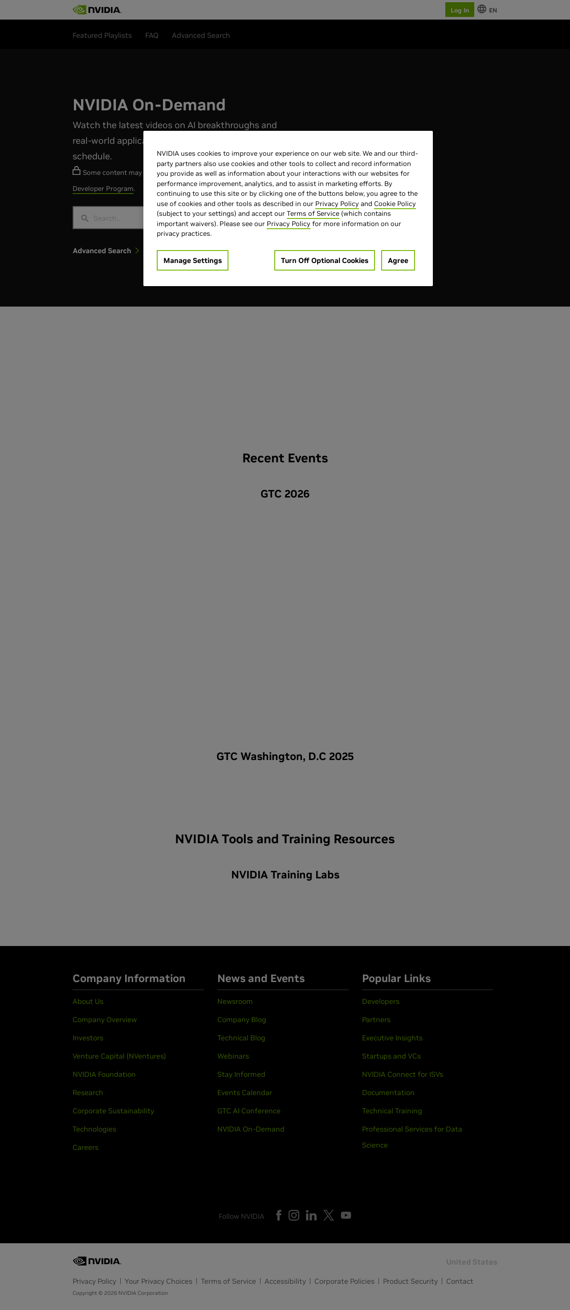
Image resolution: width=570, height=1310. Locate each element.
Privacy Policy (337, 203)
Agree (398, 260)
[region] (288, 208)
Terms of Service (313, 213)
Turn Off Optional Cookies (324, 260)
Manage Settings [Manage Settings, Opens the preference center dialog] (192, 260)
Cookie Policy (395, 203)
